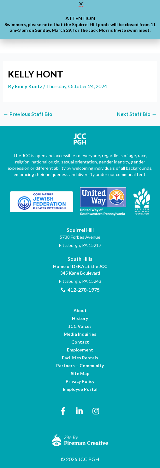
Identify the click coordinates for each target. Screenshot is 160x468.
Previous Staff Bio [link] (27, 114)
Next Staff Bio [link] (137, 114)
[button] (81, 3)
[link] (29, 86)
